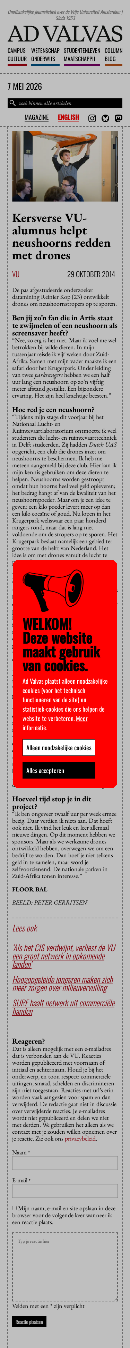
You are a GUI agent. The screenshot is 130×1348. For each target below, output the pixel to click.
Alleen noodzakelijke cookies (59, 747)
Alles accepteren (45, 770)
